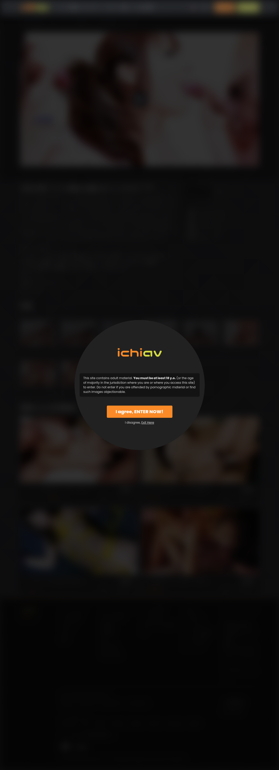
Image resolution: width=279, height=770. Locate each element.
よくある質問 (142, 7)
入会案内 (248, 7)
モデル (110, 7)
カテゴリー (92, 7)
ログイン (224, 7)
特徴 (123, 7)
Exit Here (147, 422)
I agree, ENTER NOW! (139, 411)
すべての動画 (67, 7)
